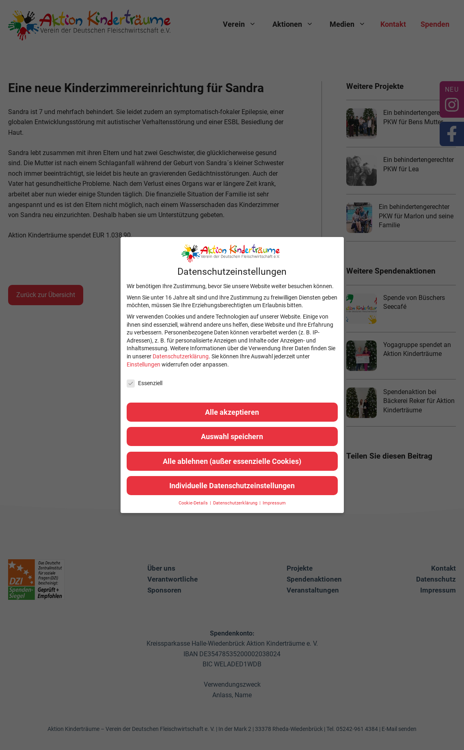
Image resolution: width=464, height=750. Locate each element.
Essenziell (144, 383)
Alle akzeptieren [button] (232, 412)
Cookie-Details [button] (194, 503)
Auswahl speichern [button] (232, 436)
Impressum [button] (274, 503)
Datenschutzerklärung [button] (236, 503)
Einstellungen (143, 364)
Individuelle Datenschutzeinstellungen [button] (232, 485)
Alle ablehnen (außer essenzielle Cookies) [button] (232, 461)
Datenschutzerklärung (181, 356)
